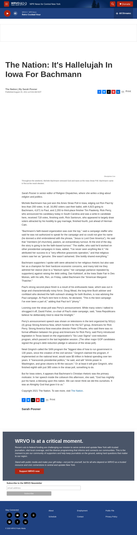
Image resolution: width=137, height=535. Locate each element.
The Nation (77, 390)
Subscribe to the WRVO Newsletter (24, 483)
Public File (110, 511)
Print (128, 91)
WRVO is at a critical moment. (49, 441)
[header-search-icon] (112, 4)
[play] (7, 13)
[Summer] (68, 32)
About (51, 511)
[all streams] (123, 13)
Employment (82, 511)
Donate (126, 4)
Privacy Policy (111, 517)
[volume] (15, 13)
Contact (80, 517)
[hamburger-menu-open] (6, 4)
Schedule (52, 517)
